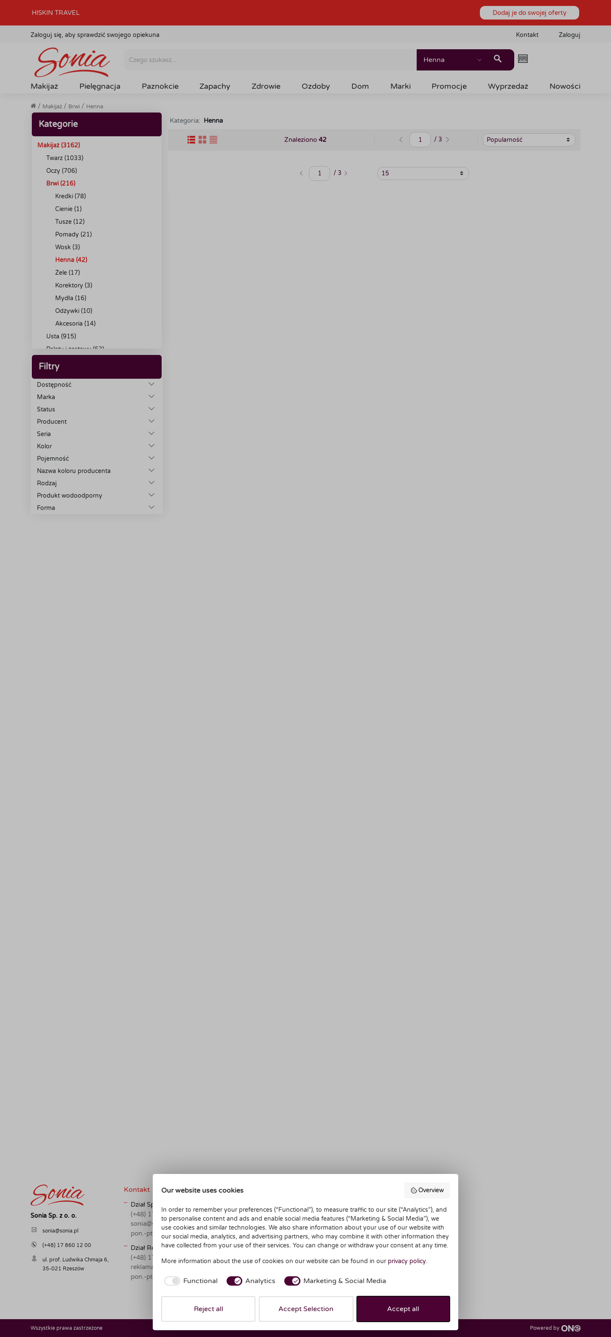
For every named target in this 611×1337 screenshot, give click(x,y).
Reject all (208, 1309)
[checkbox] (189, 1281)
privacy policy (407, 1261)
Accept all (403, 1309)
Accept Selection (306, 1309)
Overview (427, 1190)
